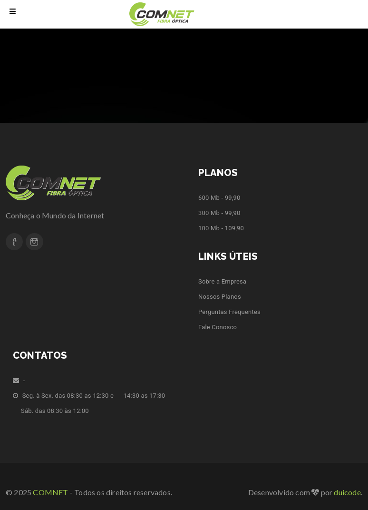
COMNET (50, 492)
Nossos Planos (219, 296)
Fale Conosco (217, 327)
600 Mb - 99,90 (219, 197)
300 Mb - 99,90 (219, 212)
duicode (347, 492)
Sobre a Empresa (222, 281)
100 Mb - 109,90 (221, 228)
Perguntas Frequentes (229, 311)
